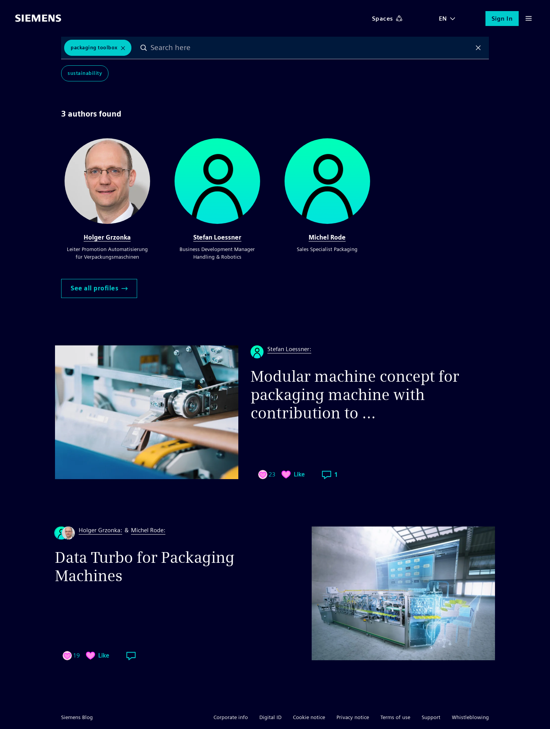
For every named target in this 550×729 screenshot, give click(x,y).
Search (144, 48)
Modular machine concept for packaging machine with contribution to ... (355, 394)
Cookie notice (309, 717)
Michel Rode (327, 237)
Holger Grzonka (107, 237)
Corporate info (231, 717)
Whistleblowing (470, 717)
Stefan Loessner (217, 237)
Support (431, 717)
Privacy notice (352, 717)
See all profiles (99, 288)
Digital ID (270, 717)
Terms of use (395, 717)
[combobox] (311, 48)
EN (443, 18)
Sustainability (85, 73)
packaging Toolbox (94, 47)
